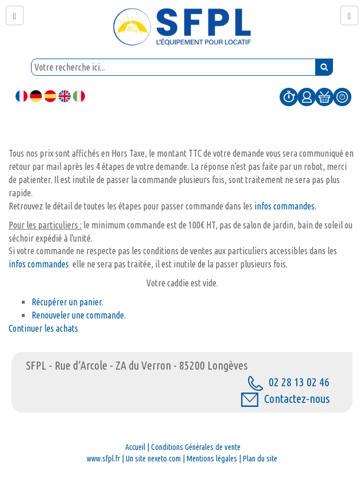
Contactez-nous (285, 398)
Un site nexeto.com (153, 458)
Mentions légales (212, 458)
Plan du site (260, 458)
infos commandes (40, 264)
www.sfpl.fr (103, 458)
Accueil (135, 447)
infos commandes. (284, 206)
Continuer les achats (43, 328)
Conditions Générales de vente (196, 447)
